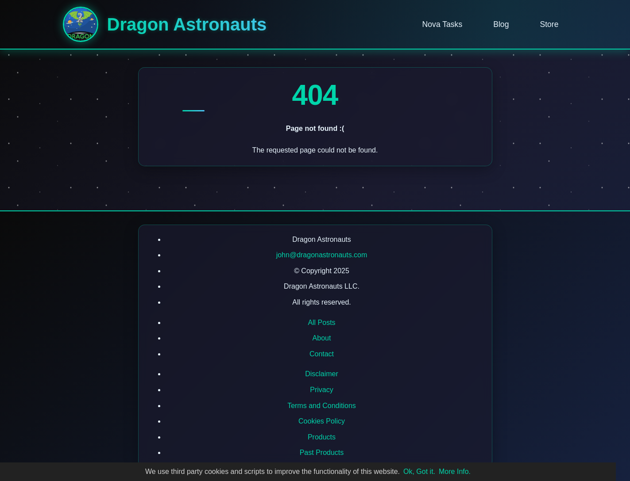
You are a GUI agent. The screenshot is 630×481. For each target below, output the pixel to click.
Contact (321, 354)
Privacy (321, 389)
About (322, 338)
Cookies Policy (321, 421)
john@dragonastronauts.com (321, 255)
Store (549, 24)
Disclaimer (321, 374)
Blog (501, 24)
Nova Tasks (442, 24)
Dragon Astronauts (187, 24)
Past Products (322, 452)
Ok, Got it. (419, 471)
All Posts (321, 322)
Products (322, 437)
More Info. (455, 471)
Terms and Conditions (321, 405)
